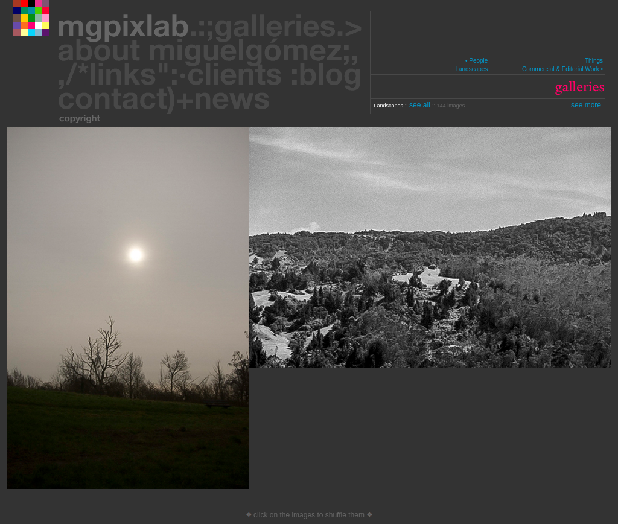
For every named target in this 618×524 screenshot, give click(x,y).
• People (476, 60)
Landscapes (471, 69)
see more (586, 105)
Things (594, 60)
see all (420, 105)
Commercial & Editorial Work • (562, 69)
